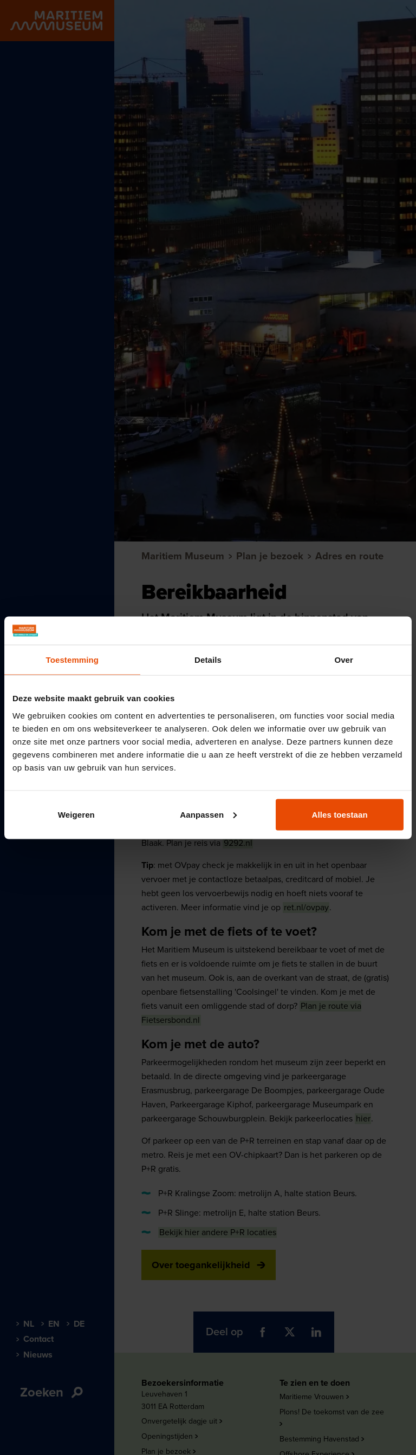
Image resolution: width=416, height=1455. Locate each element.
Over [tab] (343, 659)
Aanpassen (208, 814)
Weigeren (76, 814)
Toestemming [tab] (72, 659)
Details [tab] (208, 659)
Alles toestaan (340, 814)
